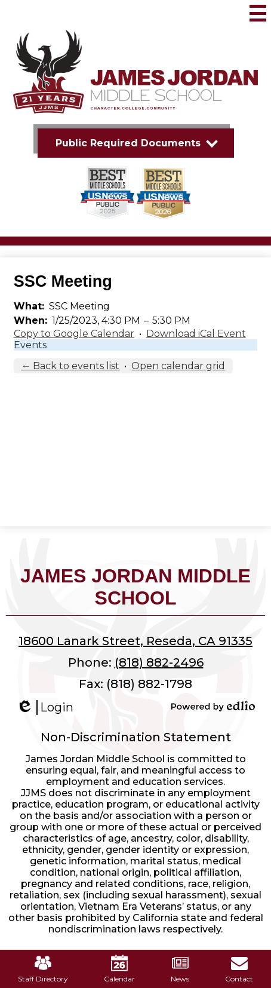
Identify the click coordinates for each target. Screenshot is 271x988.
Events (30, 345)
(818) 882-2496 (159, 662)
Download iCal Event (196, 333)
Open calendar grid (178, 366)
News (180, 969)
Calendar (119, 969)
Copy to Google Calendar (74, 333)
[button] (136, 143)
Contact (239, 969)
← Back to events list (70, 366)
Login (44, 707)
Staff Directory (43, 969)
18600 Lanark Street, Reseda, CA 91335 (135, 641)
